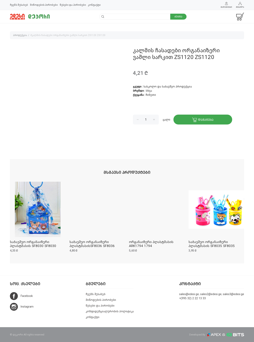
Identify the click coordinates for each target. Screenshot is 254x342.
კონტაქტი (94, 4)
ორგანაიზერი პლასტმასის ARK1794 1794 (151, 244)
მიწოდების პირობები (44, 4)
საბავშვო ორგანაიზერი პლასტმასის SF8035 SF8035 (212, 244)
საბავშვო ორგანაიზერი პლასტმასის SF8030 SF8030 (33, 244)
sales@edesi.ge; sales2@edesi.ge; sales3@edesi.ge (211, 294)
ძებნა (178, 16)
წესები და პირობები (73, 4)
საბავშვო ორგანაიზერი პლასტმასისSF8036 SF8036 (92, 244)
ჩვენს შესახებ (19, 4)
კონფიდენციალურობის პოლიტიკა (110, 311)
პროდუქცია (20, 35)
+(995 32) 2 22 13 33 (192, 298)
